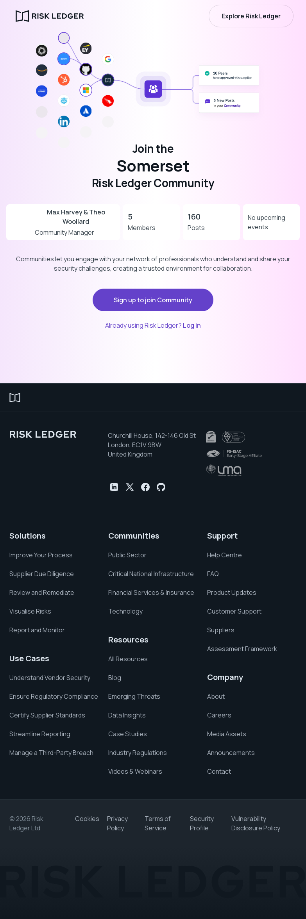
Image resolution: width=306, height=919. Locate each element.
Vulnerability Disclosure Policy (255, 823)
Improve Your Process (41, 555)
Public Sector (127, 555)
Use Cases (29, 658)
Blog (114, 677)
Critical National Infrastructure (151, 573)
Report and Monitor (37, 630)
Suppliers (220, 630)
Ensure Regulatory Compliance (53, 696)
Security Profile (202, 823)
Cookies (87, 818)
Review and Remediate (41, 592)
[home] (49, 16)
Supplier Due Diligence (41, 573)
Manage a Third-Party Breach (51, 752)
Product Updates (231, 592)
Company (225, 677)
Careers (219, 715)
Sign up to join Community (153, 300)
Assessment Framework (242, 648)
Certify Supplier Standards (47, 715)
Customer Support (234, 611)
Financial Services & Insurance (151, 592)
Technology (125, 611)
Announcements (231, 752)
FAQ (213, 573)
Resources (128, 639)
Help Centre (224, 555)
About (216, 696)
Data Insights (127, 715)
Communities (133, 535)
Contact (219, 771)
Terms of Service (158, 823)
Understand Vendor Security (49, 677)
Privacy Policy (117, 823)
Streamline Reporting (39, 734)
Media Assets (226, 734)
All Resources (128, 659)
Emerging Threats (134, 696)
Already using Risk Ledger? (153, 325)
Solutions (27, 535)
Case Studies (127, 734)
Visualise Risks (30, 611)
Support (222, 535)
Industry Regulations (137, 752)
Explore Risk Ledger (251, 16)
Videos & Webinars (135, 771)
